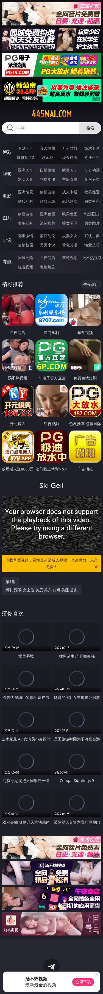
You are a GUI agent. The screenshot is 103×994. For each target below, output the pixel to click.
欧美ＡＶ (69, 170)
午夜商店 (47, 257)
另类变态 (92, 201)
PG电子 (25, 148)
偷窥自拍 (25, 213)
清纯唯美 (47, 223)
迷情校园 (25, 245)
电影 (7, 196)
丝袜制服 (47, 179)
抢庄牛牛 (92, 157)
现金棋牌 (69, 157)
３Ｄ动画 (92, 170)
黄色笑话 (69, 245)
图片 (7, 218)
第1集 (10, 581)
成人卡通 (69, 191)
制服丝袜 (25, 201)
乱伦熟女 (69, 201)
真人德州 (47, 148)
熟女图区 (69, 223)
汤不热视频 (92, 257)
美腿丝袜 (25, 223)
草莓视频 (69, 257)
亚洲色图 (47, 213)
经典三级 (47, 201)
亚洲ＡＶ (25, 170)
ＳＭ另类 (92, 179)
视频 (7, 174)
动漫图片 (92, 213)
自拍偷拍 (47, 170)
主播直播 (69, 179)
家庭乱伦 (47, 235)
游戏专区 (92, 148)
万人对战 (69, 148)
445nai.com (52, 114)
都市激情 (25, 235)
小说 (7, 240)
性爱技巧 (92, 245)
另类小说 (47, 245)
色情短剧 (47, 266)
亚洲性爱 (25, 191)
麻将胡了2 (25, 157)
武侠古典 (92, 235)
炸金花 (47, 157)
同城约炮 (25, 257)
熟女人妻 (25, 179)
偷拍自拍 (47, 191)
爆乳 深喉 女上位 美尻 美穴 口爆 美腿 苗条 (41, 589)
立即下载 (83, 981)
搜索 (90, 127)
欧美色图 (69, 213)
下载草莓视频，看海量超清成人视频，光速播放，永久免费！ (52, 563)
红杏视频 (25, 266)
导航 (7, 261)
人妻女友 (69, 235)
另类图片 (92, 223)
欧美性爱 (92, 191)
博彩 (7, 152)
